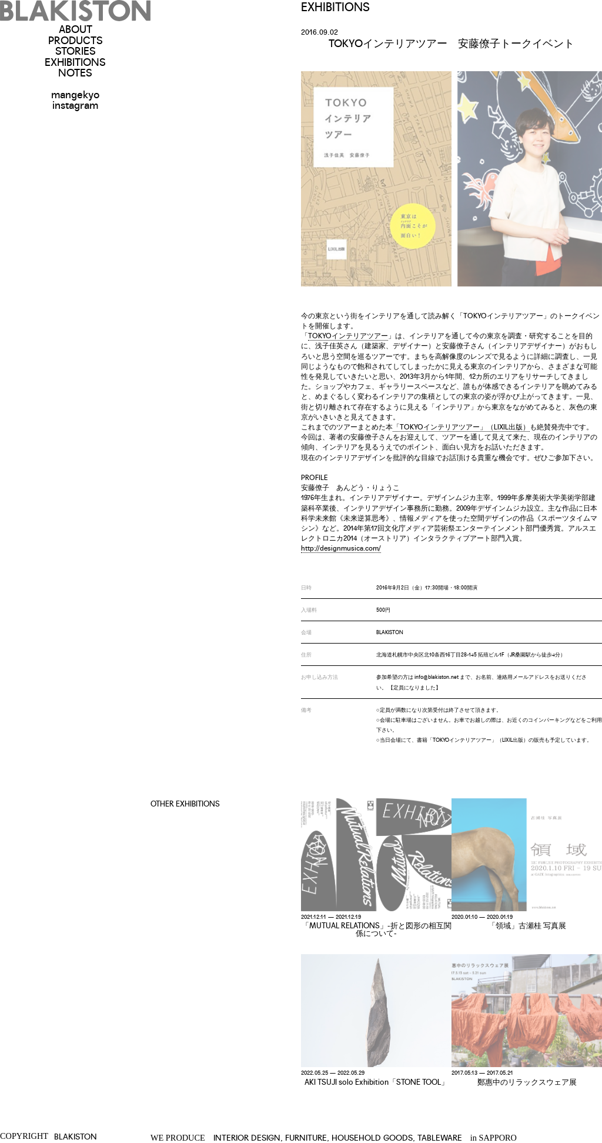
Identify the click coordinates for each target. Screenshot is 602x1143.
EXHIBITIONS (75, 61)
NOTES (75, 71)
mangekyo (75, 93)
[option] (451, 178)
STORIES (75, 50)
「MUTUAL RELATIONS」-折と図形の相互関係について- (377, 928)
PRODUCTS (75, 39)
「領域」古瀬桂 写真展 (527, 925)
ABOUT (75, 28)
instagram (75, 104)
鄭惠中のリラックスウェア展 (527, 1081)
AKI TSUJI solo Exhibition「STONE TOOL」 (377, 1081)
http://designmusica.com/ (341, 547)
